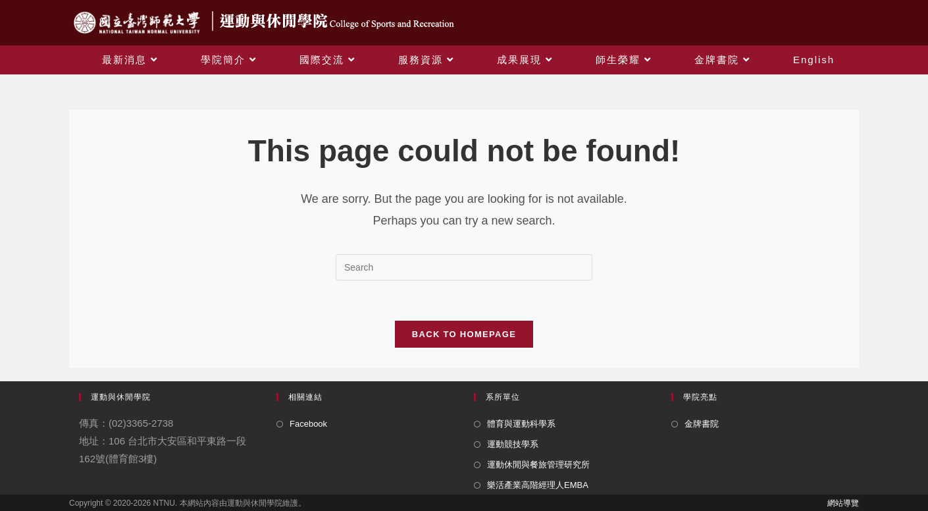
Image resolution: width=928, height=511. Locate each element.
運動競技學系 (512, 444)
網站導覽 (843, 503)
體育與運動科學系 (521, 424)
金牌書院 (701, 424)
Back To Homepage (464, 334)
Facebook (308, 424)
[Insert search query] (464, 267)
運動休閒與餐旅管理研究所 (538, 465)
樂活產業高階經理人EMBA (537, 485)
